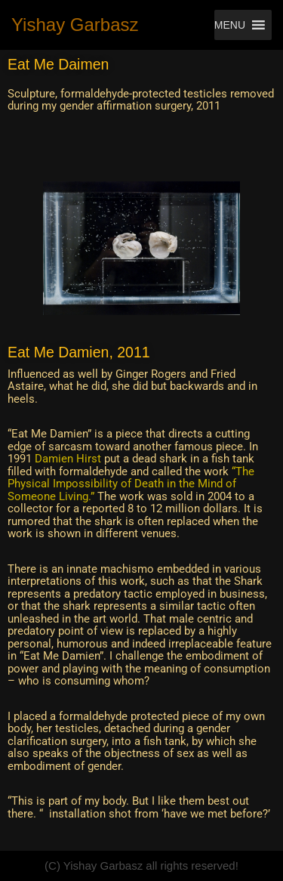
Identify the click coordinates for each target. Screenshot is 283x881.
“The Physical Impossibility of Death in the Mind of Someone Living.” (131, 484)
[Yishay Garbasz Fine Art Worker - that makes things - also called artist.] (75, 25)
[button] (229, 25)
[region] (141, 248)
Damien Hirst (68, 458)
